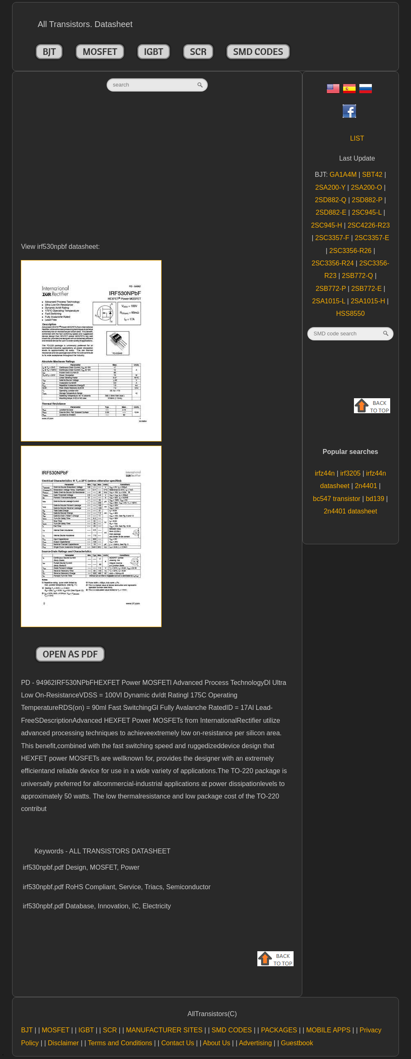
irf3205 (351, 473)
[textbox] (157, 85)
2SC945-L (368, 212)
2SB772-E (367, 288)
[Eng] (333, 90)
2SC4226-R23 (369, 225)
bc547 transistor (337, 498)
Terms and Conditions (120, 1043)
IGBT (154, 51)
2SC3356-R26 (351, 250)
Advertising (255, 1043)
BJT (49, 51)
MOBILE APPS (328, 1030)
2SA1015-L (329, 301)
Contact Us (177, 1043)
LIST (357, 138)
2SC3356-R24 (333, 263)
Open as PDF (69, 654)
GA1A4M (344, 174)
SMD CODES (258, 51)
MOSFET (99, 51)
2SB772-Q (358, 275)
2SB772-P (332, 288)
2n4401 (367, 485)
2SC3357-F (333, 237)
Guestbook (297, 1043)
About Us (216, 1043)
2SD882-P (368, 199)
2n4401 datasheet (350, 511)
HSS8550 (350, 313)
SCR (198, 51)
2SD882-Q (331, 199)
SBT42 (373, 174)
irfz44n (325, 473)
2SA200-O (367, 187)
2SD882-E (332, 212)
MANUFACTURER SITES (164, 1030)
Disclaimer (63, 1043)
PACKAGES (279, 1030)
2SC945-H (327, 225)
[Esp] (349, 90)
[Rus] (365, 90)
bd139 (376, 498)
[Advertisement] (156, 175)
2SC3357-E (372, 237)
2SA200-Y (331, 187)
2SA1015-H (369, 301)
